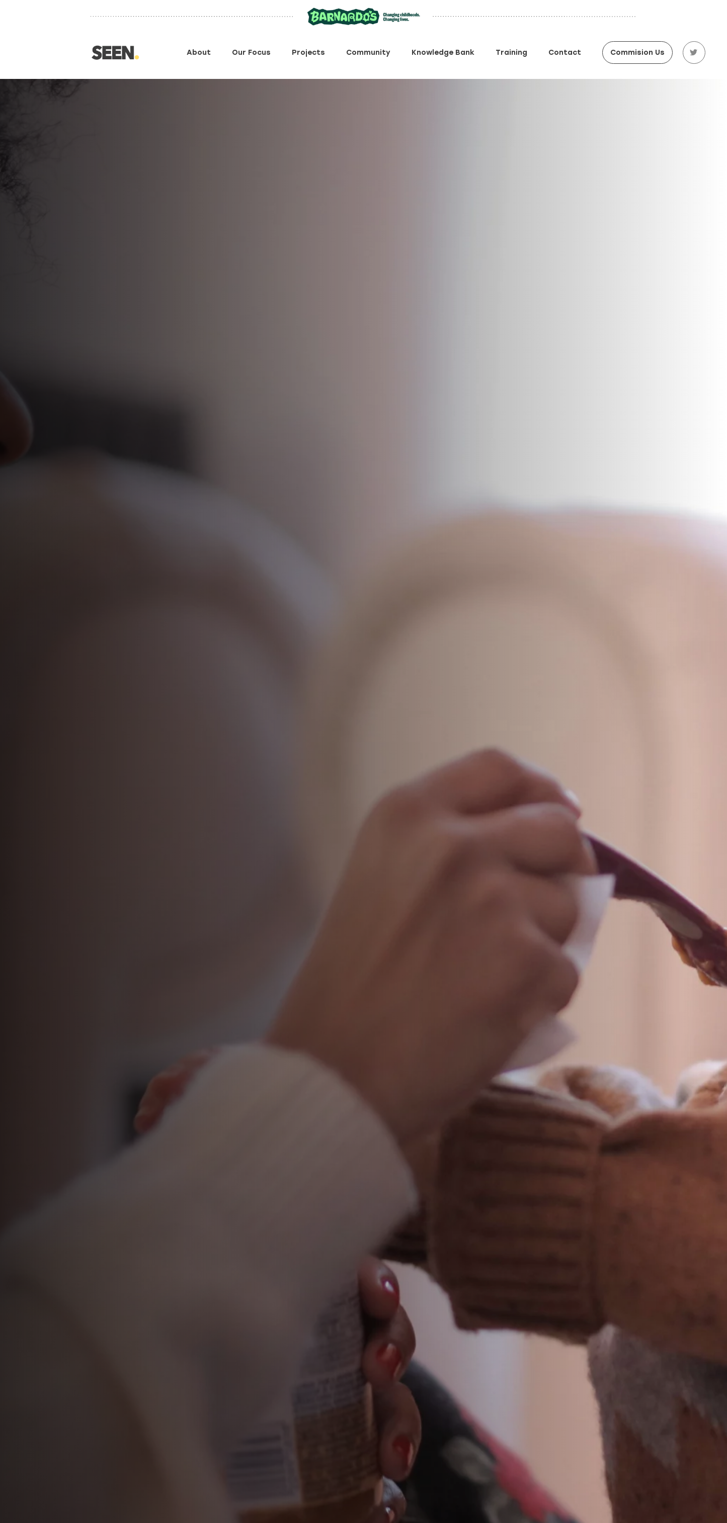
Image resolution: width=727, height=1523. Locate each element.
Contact (564, 52)
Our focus (251, 52)
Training (511, 52)
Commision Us (637, 52)
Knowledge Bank (443, 52)
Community (368, 52)
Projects (308, 52)
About (199, 52)
